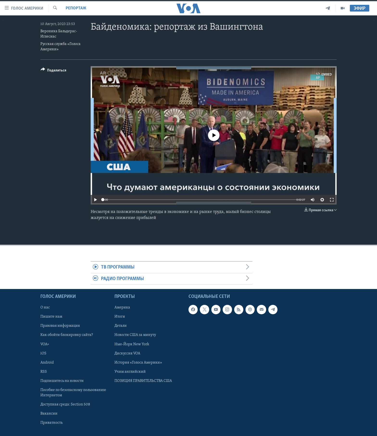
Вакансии (48, 414)
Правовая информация (60, 326)
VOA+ (44, 344)
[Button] (53, 71)
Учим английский (130, 372)
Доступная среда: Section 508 (65, 404)
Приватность (51, 423)
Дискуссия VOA (127, 353)
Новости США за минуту (135, 335)
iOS (43, 353)
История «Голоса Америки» (138, 363)
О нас (45, 307)
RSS (43, 372)
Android (47, 363)
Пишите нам (51, 317)
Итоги (119, 317)
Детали (120, 326)
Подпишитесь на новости (62, 381)
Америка (122, 307)
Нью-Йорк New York (131, 344)
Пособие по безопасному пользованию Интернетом (73, 392)
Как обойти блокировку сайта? (66, 335)
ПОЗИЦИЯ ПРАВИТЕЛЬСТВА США (143, 381)
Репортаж (76, 8)
